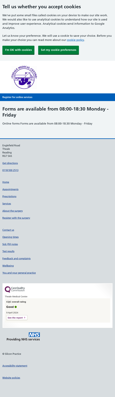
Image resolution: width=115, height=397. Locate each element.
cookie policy (75, 40)
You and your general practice (19, 272)
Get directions (10, 163)
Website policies (11, 377)
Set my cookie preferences (58, 50)
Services (6, 203)
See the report (15, 317)
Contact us (8, 229)
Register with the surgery (16, 217)
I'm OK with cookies (18, 50)
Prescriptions (9, 196)
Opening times (10, 237)
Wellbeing (8, 265)
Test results (8, 251)
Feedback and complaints (16, 258)
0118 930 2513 (10, 170)
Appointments (10, 189)
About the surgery (12, 210)
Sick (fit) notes (10, 244)
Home (5, 182)
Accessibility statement (14, 365)
